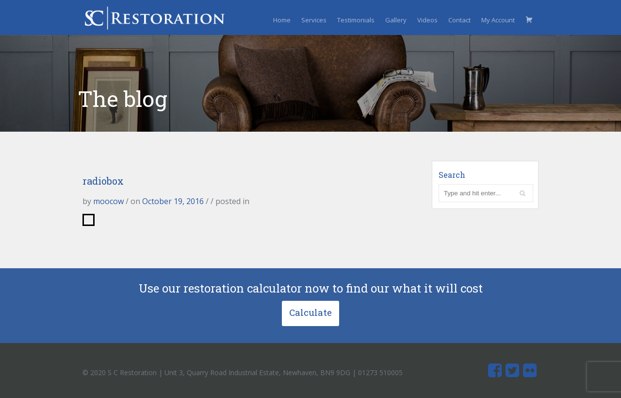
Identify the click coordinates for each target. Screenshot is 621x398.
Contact (459, 20)
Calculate (310, 312)
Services (314, 20)
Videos (427, 20)
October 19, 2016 (173, 201)
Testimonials (356, 20)
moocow (108, 201)
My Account (498, 20)
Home (282, 20)
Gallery (396, 20)
